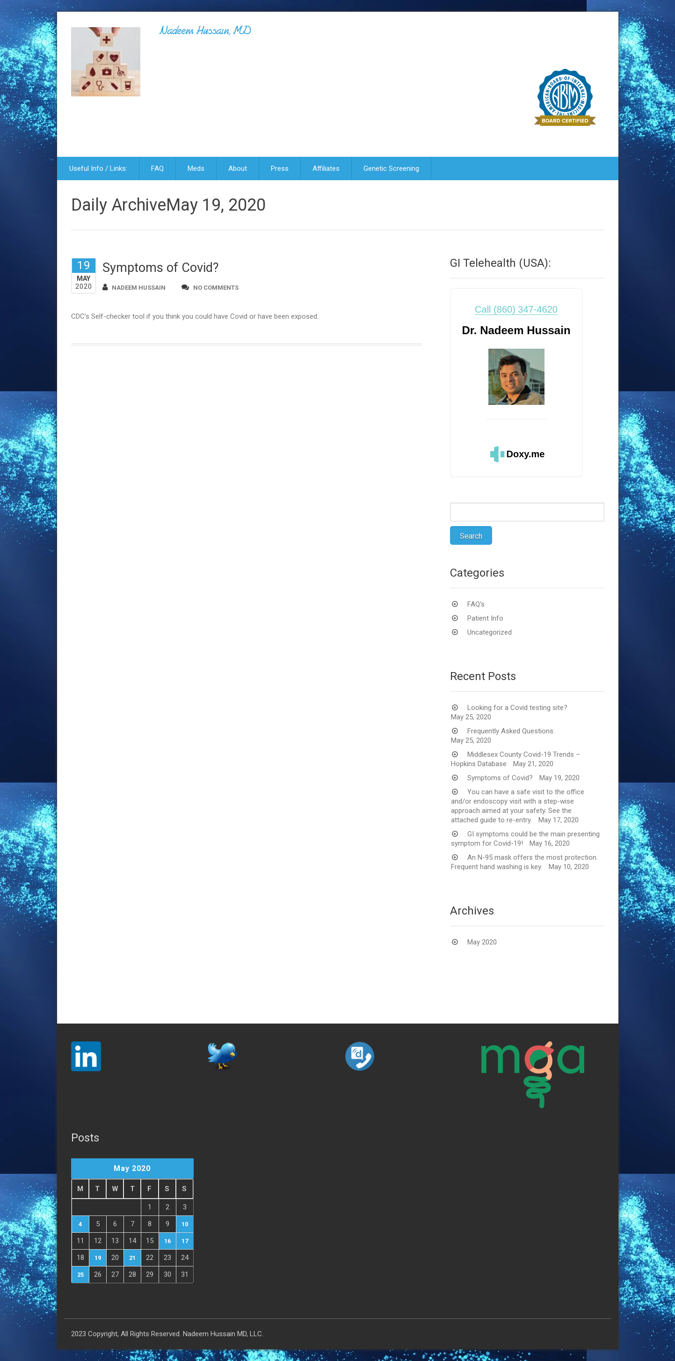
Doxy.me (526, 454)
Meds (196, 168)
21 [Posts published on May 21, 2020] (132, 1257)
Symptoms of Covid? (160, 267)
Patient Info (485, 618)
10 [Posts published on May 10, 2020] (184, 1224)
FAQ (157, 168)
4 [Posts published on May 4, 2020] (80, 1224)
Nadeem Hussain (134, 287)
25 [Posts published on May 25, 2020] (80, 1274)
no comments (210, 287)
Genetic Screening (391, 168)
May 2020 (482, 942)
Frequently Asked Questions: (511, 731)
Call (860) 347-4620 (516, 309)
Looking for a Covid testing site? (517, 707)
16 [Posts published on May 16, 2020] (167, 1240)
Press (280, 168)
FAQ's (476, 604)
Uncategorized (489, 632)
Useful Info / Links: (98, 168)
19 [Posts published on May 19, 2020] (97, 1257)
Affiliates (326, 168)
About (237, 168)
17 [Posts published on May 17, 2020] (184, 1240)
